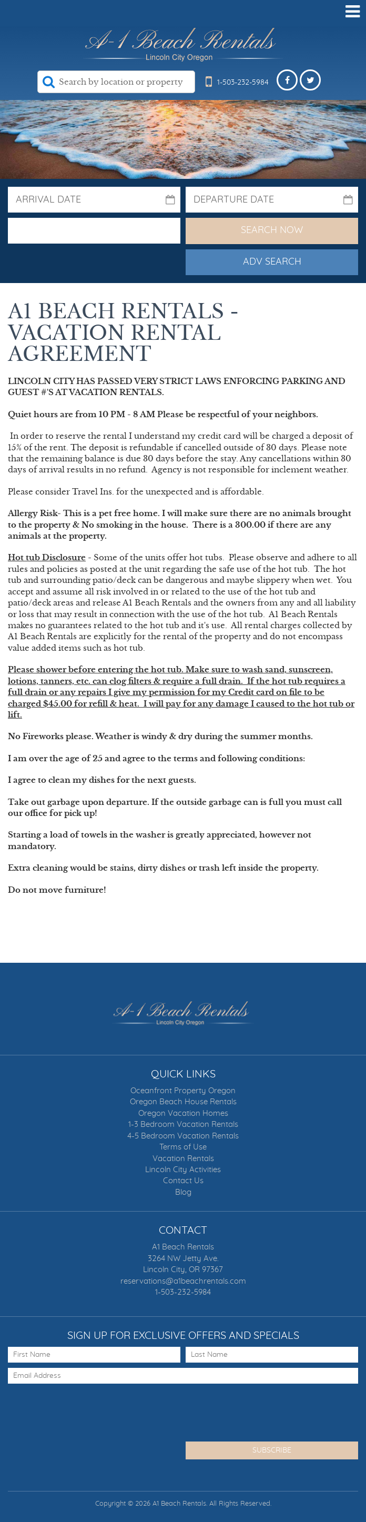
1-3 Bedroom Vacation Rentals (183, 1124)
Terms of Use (183, 1147)
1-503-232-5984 (183, 1292)
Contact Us (183, 1181)
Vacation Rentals (183, 1159)
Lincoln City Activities (183, 1170)
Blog (183, 1192)
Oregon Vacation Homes (183, 1113)
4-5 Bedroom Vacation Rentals (183, 1136)
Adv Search (272, 262)
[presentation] (88, 1409)
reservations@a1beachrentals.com (183, 1281)
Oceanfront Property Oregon (183, 1091)
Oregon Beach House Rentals (183, 1102)
